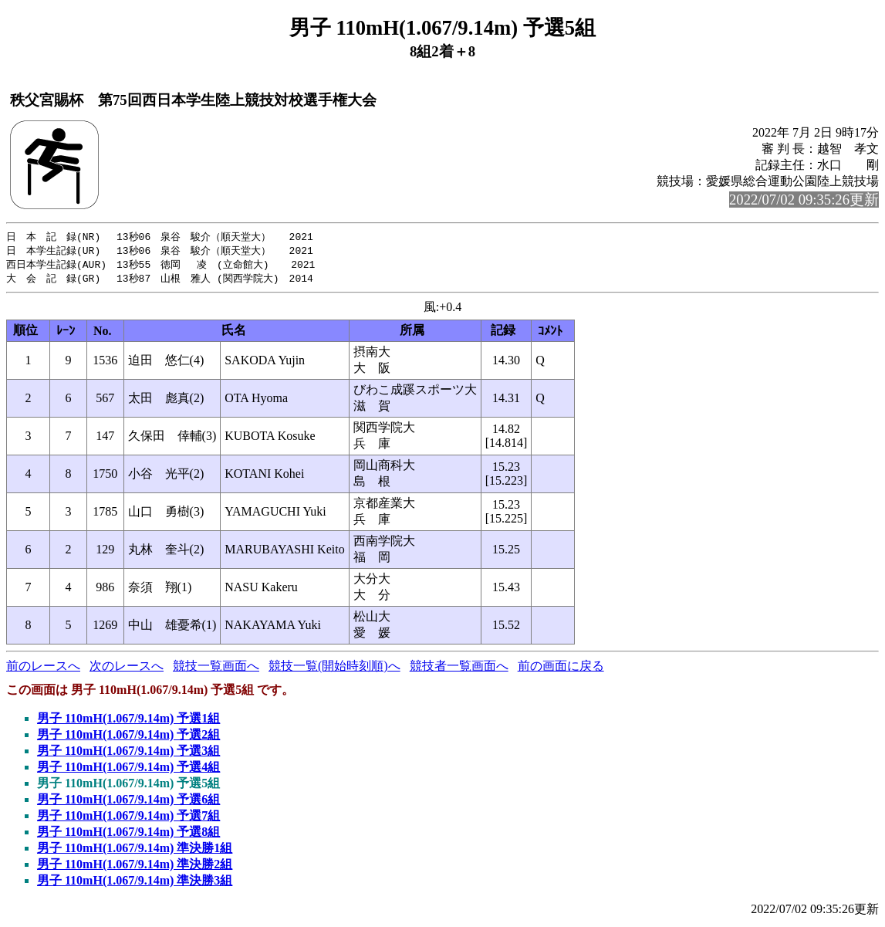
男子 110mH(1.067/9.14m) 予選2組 (128, 737)
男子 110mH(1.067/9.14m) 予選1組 (128, 721)
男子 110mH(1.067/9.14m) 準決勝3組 (134, 883)
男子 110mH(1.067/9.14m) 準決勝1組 (134, 851)
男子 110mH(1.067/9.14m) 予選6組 (128, 802)
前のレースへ (43, 668)
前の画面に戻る (561, 668)
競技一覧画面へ (216, 668)
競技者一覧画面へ (459, 668)
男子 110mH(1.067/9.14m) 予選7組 (128, 818)
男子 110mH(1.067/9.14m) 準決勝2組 (134, 867)
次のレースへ (127, 668)
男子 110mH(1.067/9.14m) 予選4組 (128, 769)
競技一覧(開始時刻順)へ (334, 668)
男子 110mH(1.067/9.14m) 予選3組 (128, 753)
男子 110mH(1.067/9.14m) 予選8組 (128, 834)
